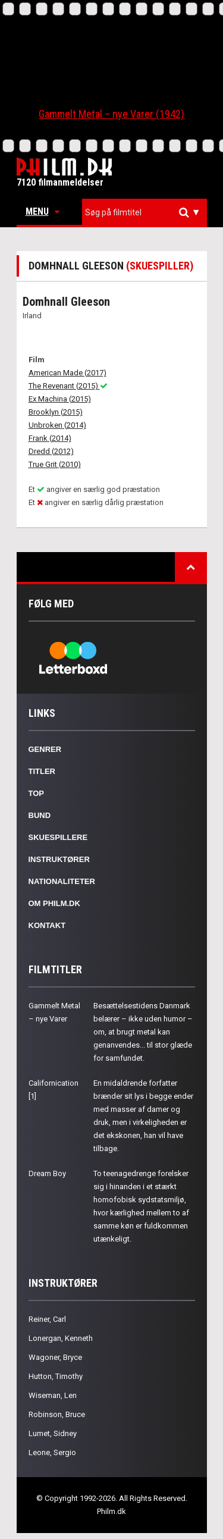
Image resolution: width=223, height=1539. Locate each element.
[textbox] (147, 212)
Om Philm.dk (54, 903)
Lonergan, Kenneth (61, 1338)
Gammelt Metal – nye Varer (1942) (111, 114)
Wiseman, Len (53, 1395)
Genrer (45, 749)
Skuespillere (58, 837)
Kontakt (47, 925)
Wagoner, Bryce (55, 1357)
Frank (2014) (50, 438)
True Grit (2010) (55, 464)
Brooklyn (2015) (56, 412)
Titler (42, 771)
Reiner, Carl (47, 1319)
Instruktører (59, 859)
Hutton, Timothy (56, 1376)
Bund (40, 815)
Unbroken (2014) (57, 425)
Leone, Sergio (52, 1452)
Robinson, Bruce (57, 1414)
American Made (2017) (67, 372)
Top (37, 793)
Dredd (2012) (51, 451)
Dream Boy (47, 1173)
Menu (42, 211)
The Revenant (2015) (68, 385)
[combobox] (144, 213)
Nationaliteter (62, 881)
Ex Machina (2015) (60, 398)
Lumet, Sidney (53, 1433)
